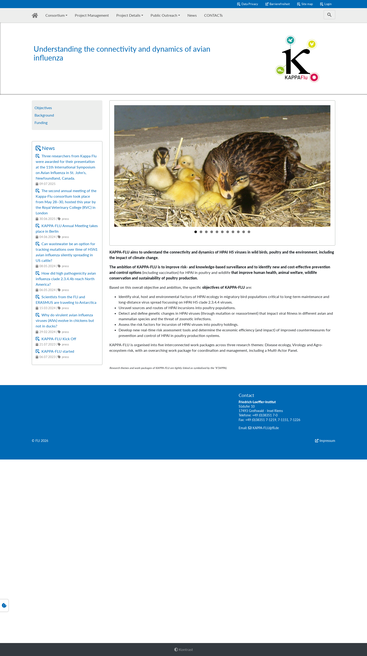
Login (328, 4)
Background (44, 115)
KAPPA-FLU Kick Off (58, 338)
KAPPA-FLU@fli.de (266, 624)
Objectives (43, 107)
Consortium (55, 15)
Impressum (327, 637)
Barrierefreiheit (279, 4)
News (192, 15)
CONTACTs (213, 15)
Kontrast (183, 649)
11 (249, 232)
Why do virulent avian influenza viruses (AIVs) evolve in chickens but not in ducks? (65, 320)
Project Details (128, 15)
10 (243, 232)
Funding (41, 122)
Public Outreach (164, 15)
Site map (307, 4)
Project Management (92, 15)
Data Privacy (249, 4)
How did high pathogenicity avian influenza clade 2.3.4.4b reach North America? (66, 278)
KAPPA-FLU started (57, 351)
